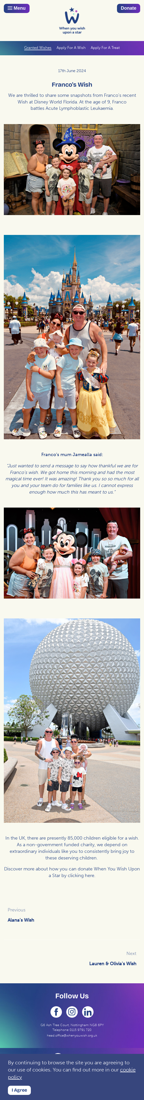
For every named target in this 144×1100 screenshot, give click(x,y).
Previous (16, 910)
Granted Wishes (37, 47)
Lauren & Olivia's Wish (112, 963)
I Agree (19, 1090)
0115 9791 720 (80, 1030)
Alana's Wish (21, 920)
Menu (17, 8)
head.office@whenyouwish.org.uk (72, 1035)
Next (131, 953)
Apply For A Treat (105, 47)
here (89, 875)
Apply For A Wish (71, 47)
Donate (128, 8)
